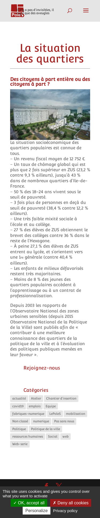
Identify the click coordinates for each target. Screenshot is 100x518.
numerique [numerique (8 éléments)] (41, 421)
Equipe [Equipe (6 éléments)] (51, 406)
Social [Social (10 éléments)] (52, 436)
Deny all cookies (71, 503)
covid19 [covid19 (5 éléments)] (18, 406)
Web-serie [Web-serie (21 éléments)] (19, 444)
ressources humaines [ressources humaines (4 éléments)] (27, 436)
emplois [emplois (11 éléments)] (35, 406)
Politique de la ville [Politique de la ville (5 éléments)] (45, 429)
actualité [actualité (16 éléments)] (19, 398)
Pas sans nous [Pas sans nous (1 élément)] (64, 421)
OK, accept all (29, 503)
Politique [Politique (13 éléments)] (19, 429)
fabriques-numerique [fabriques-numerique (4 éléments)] (28, 414)
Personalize (36, 510)
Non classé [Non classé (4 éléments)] (20, 421)
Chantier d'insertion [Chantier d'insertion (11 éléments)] (61, 398)
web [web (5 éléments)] (65, 436)
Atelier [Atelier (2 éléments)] (36, 398)
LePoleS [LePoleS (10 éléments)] (55, 414)
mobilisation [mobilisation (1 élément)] (75, 414)
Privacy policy (65, 510)
